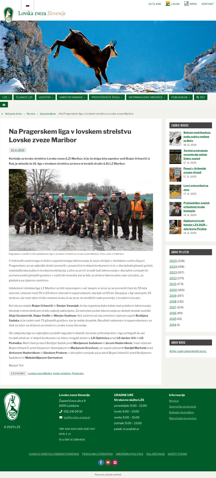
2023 (173, 272)
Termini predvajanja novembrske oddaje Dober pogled (196, 154)
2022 (173, 278)
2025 (173, 261)
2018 (172, 301)
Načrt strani (177, 454)
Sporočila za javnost (182, 406)
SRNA (193, 4)
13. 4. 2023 (18, 150)
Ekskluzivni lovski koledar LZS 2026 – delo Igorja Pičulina (196, 224)
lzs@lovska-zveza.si (77, 417)
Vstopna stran (13, 113)
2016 (172, 313)
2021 (172, 284)
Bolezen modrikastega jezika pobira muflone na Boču (197, 136)
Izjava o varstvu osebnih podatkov (54, 454)
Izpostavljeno (48, 113)
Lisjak (175, 4)
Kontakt (208, 4)
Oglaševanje (155, 454)
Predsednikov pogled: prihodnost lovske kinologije (197, 206)
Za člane (154, 4)
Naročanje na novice (182, 418)
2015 (172, 319)
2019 (172, 295)
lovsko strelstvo (62, 373)
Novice (31, 113)
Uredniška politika (129, 454)
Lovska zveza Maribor (40, 373)
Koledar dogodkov (181, 412)
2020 (173, 290)
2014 (172, 325)
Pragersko (78, 373)
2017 (172, 307)
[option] (108, 57)
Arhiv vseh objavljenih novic (188, 351)
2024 (173, 266)
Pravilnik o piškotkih (97, 454)
